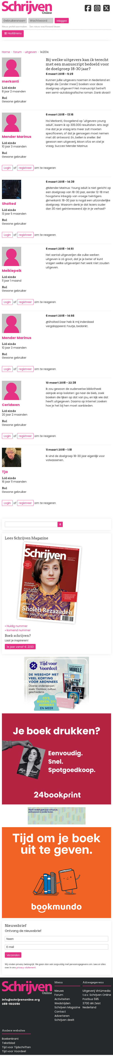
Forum (58, 995)
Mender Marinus (16, 136)
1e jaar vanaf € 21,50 (20, 647)
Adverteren (61, 1016)
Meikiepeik (12, 270)
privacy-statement (26, 967)
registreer (25, 168)
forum (17, 52)
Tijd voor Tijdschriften (16, 1047)
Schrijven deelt (64, 1020)
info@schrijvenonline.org (21, 1000)
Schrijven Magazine (67, 1007)
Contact (60, 1011)
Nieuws (59, 991)
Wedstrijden (62, 1003)
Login (7, 168)
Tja (5, 471)
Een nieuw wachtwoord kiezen (45, 27)
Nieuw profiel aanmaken (14, 27)
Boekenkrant (10, 1039)
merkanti (10, 81)
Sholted (9, 203)
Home (6, 52)
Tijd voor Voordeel (14, 1051)
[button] (13, 33)
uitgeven (31, 52)
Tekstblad (8, 1043)
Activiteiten (62, 999)
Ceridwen (11, 404)
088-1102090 (11, 1004)
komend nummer (19, 630)
